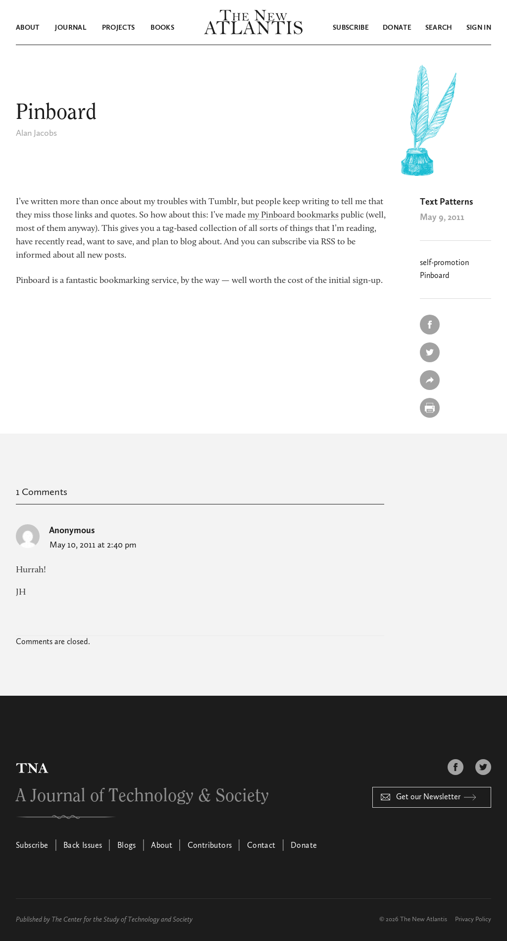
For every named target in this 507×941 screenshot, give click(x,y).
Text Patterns (446, 202)
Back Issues (82, 846)
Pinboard (435, 276)
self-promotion (444, 263)
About (28, 27)
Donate (397, 27)
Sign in (478, 27)
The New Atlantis (423, 919)
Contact (261, 846)
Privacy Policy (473, 919)
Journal (70, 27)
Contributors (210, 846)
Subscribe (351, 27)
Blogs (126, 846)
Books (162, 27)
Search (439, 27)
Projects (118, 27)
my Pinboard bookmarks (293, 215)
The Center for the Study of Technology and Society (122, 919)
